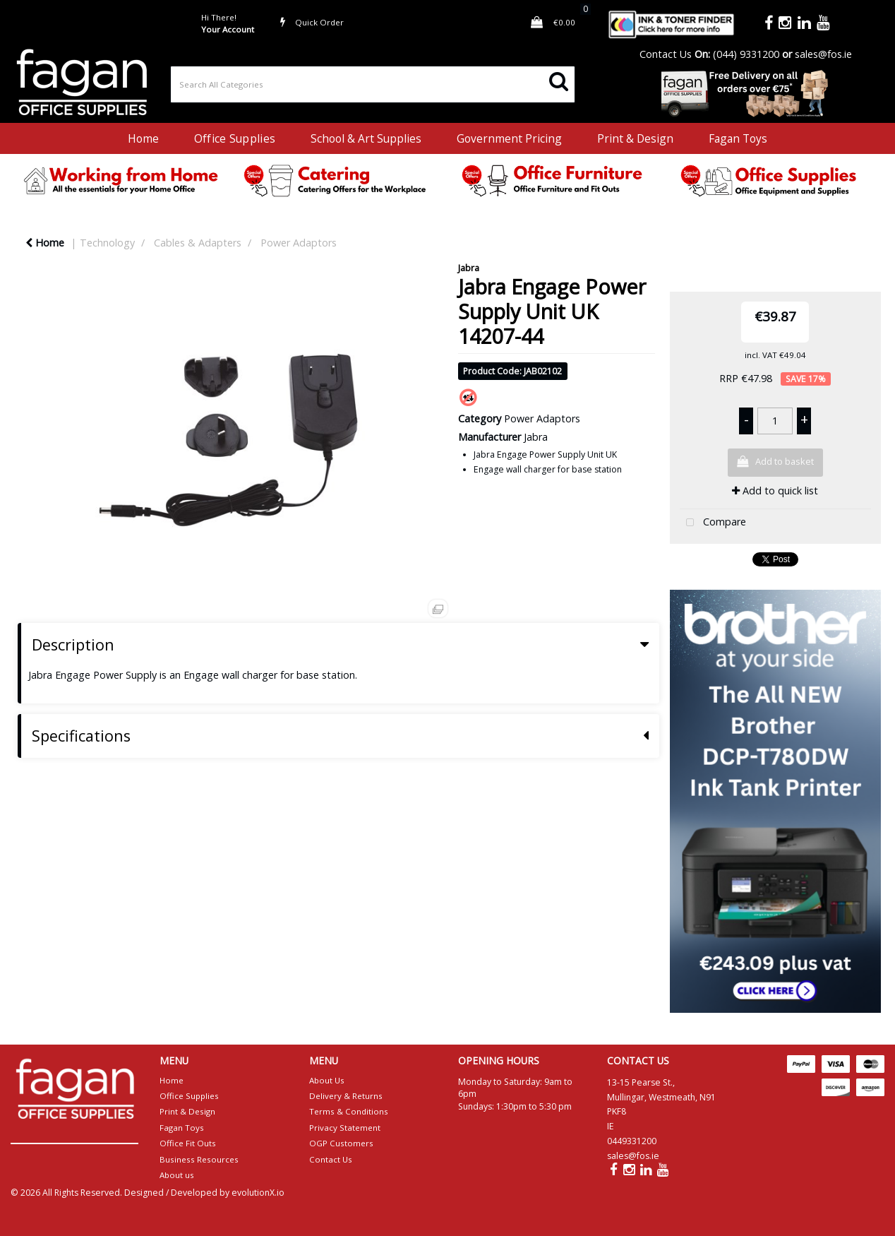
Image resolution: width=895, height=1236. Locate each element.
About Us (326, 1080)
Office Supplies (234, 138)
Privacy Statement (344, 1127)
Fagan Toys (738, 138)
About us (177, 1175)
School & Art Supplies (366, 138)
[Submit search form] (558, 80)
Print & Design (635, 138)
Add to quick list (775, 490)
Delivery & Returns (346, 1096)
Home (143, 138)
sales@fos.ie (823, 54)
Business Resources (199, 1159)
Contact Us (665, 54)
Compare (713, 523)
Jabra (468, 267)
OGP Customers (341, 1143)
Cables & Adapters (197, 242)
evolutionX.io (258, 1193)
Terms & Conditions (348, 1111)
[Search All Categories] (372, 84)
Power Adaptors (298, 242)
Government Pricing (509, 138)
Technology (107, 242)
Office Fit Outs (188, 1143)
